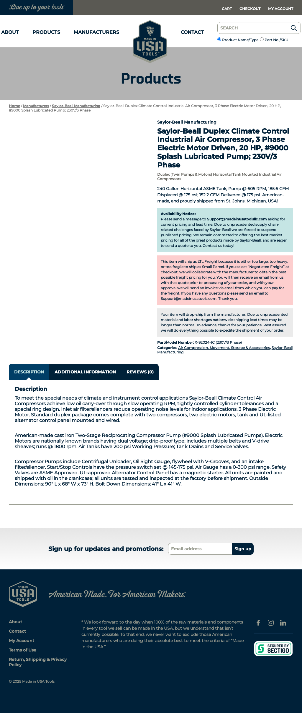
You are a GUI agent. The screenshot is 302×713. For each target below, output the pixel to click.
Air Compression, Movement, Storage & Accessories (224, 347)
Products (46, 32)
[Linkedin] (283, 622)
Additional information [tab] (85, 372)
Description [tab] (29, 372)
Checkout (249, 8)
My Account (280, 8)
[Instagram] (271, 622)
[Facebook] (258, 622)
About (10, 32)
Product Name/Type (240, 40)
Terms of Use (22, 650)
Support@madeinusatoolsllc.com (237, 219)
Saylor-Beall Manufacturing (76, 106)
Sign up (242, 548)
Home (14, 106)
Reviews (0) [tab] (140, 372)
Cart (227, 8)
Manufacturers (96, 32)
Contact (192, 32)
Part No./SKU (276, 40)
